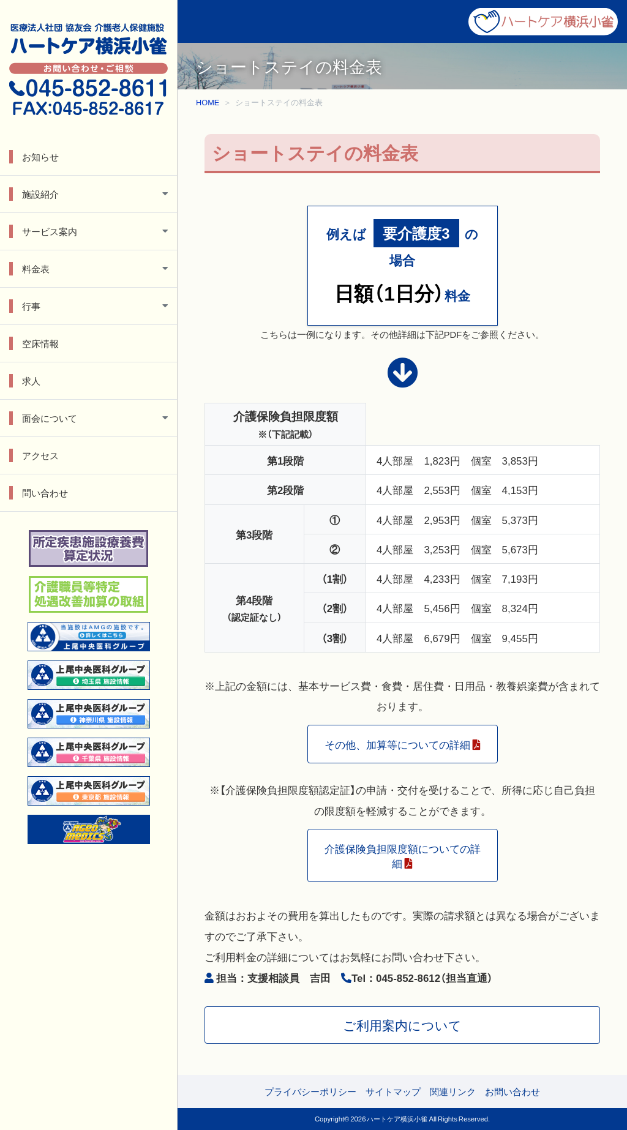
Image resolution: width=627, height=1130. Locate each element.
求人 (31, 380)
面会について (49, 418)
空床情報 (40, 343)
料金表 (36, 268)
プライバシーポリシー (310, 1091)
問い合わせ (45, 493)
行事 (31, 306)
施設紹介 (40, 194)
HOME (207, 102)
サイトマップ (393, 1091)
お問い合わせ (512, 1091)
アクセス (40, 455)
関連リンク (453, 1091)
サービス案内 (49, 231)
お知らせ (40, 156)
